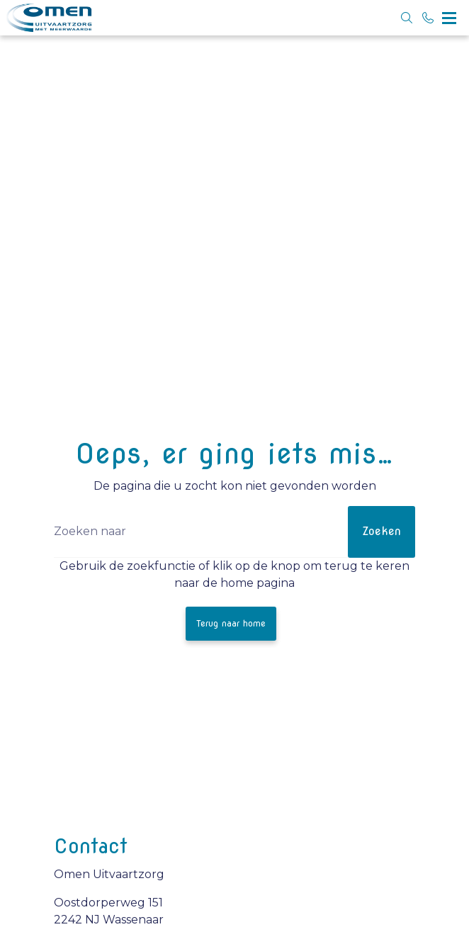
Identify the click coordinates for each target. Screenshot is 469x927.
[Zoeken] (234, 532)
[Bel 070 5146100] (428, 17)
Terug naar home (231, 623)
